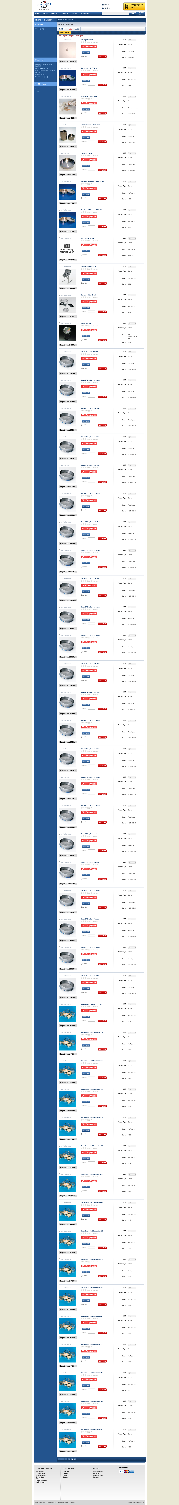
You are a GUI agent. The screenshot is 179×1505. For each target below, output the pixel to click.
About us (75, 14)
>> (75, 1459)
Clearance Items (98, 1475)
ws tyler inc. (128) (41, 77)
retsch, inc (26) (40, 74)
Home (37, 14)
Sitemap (72, 1502)
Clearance (64, 14)
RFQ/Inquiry (40, 1471)
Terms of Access (40, 1502)
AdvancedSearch (141, 13)
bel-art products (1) (41, 68)
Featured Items (98, 1471)
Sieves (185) (39, 29)
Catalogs (96, 1477)
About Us (66, 1471)
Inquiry (45, 14)
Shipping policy (41, 1475)
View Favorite (40, 1482)
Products (54, 14)
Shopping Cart (137, 5)
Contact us (85, 14)
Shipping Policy (63, 1502)
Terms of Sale (51, 1502)
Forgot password (41, 1481)
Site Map (39, 1479)
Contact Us (66, 1477)
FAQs (65, 1475)
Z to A (37, 91)
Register (107, 8)
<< (59, 1459)
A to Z (37, 88)
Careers (65, 1473)
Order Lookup (40, 1473)
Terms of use (40, 1477)
